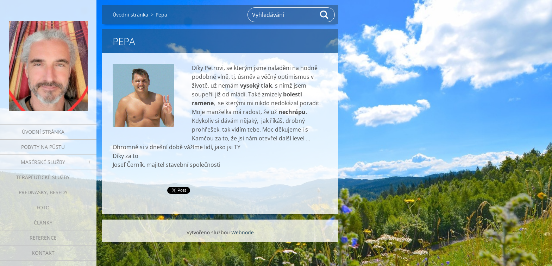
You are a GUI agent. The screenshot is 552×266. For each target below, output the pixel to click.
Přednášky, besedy (43, 192)
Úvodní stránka (43, 131)
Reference (43, 237)
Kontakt (43, 252)
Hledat (324, 15)
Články (43, 222)
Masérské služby (43, 162)
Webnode (242, 232)
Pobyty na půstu (43, 147)
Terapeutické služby (43, 177)
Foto (43, 207)
